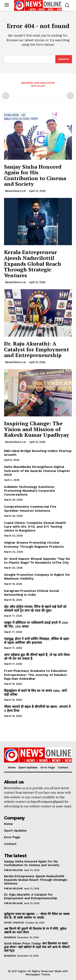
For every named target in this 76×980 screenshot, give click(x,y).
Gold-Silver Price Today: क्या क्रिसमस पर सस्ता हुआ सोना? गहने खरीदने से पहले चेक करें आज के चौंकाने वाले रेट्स (37, 947)
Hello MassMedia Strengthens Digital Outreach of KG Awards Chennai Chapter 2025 (37, 470)
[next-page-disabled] (70, 95)
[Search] (63, 59)
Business (10, 937)
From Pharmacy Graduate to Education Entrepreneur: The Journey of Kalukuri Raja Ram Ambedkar (35, 674)
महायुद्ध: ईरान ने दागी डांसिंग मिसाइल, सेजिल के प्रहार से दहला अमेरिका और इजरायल (36, 641)
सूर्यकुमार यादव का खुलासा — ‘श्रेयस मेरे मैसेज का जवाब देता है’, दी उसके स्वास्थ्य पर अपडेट (37, 915)
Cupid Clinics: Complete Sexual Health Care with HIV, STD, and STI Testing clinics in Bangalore (35, 526)
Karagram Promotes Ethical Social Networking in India (31, 593)
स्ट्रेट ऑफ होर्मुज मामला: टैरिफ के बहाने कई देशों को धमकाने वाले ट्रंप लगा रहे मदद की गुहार (35, 608)
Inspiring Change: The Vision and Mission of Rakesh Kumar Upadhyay (36, 429)
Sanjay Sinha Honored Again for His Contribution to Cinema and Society (35, 175)
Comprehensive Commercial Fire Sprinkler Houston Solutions (30, 508)
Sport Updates (14, 922)
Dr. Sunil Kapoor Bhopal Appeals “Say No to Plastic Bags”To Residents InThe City (37, 560)
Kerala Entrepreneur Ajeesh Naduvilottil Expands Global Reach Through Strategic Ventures (32, 263)
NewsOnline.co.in (15, 190)
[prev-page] (5, 95)
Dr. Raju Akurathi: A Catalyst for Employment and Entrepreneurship (36, 349)
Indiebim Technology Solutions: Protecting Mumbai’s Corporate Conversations (29, 490)
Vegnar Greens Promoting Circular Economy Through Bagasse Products (34, 544)
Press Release (13, 870)
